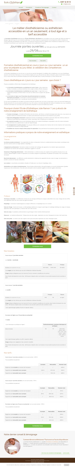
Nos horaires (32, 60)
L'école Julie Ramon (9, 23)
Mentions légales (34, 461)
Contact (54, 7)
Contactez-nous (37, 55)
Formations (29, 7)
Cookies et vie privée (40, 461)
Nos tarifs (43, 60)
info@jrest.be (66, 4)
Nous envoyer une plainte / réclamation (37, 459)
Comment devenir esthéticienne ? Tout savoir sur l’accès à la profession (45, 439)
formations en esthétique (52, 441)
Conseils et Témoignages (42, 7)
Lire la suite (66, 453)
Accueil (21, 7)
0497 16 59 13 (64, 2)
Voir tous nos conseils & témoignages (51, 453)
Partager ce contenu (74, 194)
